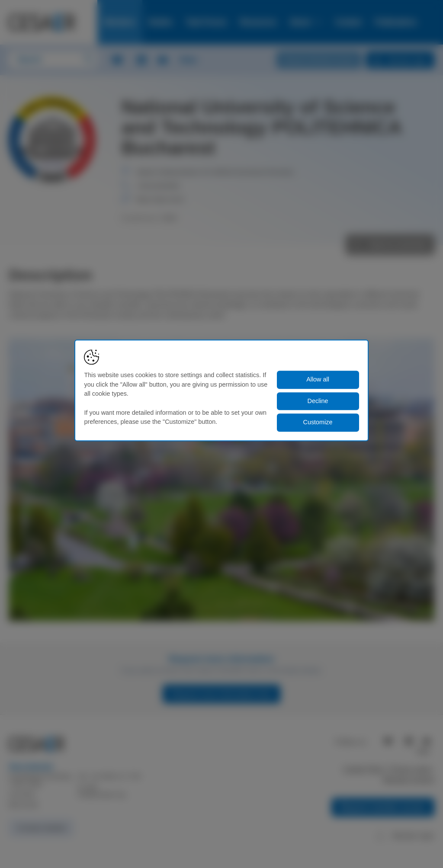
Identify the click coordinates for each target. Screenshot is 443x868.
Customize (318, 422)
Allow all (317, 379)
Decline (318, 400)
